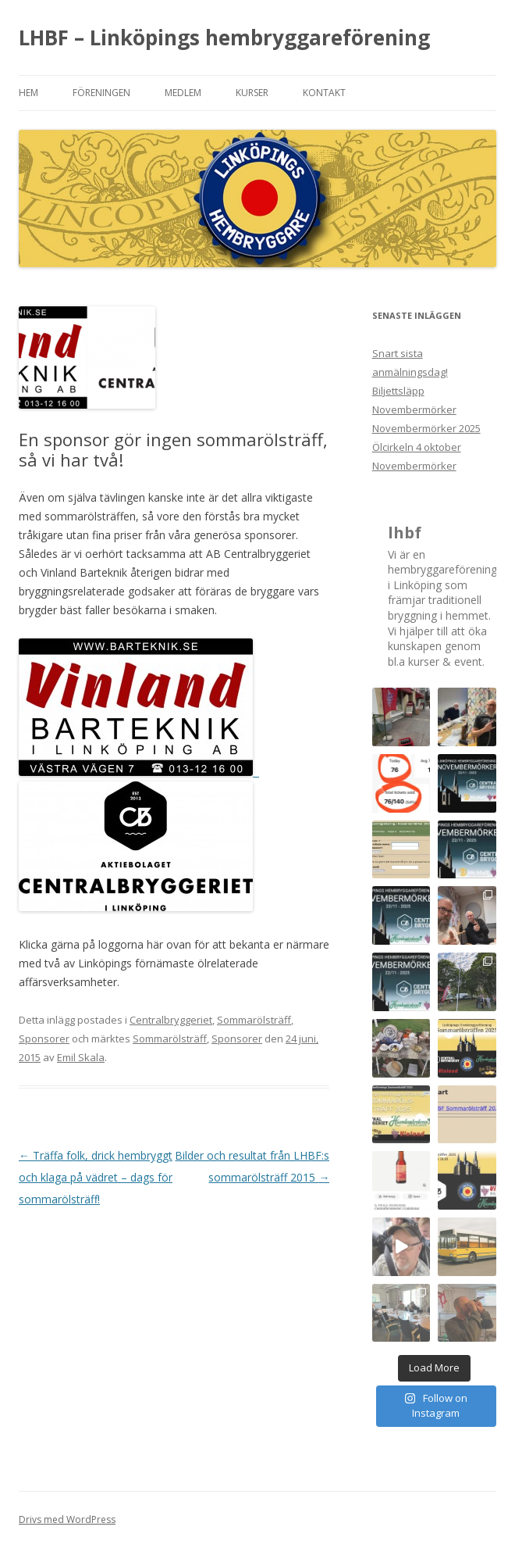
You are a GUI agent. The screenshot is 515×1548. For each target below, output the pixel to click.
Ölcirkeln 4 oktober (416, 447)
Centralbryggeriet (171, 1020)
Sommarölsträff (254, 1020)
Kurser (252, 92)
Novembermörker (414, 466)
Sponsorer (44, 1038)
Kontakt (324, 92)
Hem (28, 92)
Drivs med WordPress (67, 1519)
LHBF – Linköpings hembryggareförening (224, 37)
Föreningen (101, 92)
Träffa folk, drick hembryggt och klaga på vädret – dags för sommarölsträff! (95, 1177)
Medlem (183, 92)
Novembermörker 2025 (426, 428)
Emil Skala (81, 1057)
